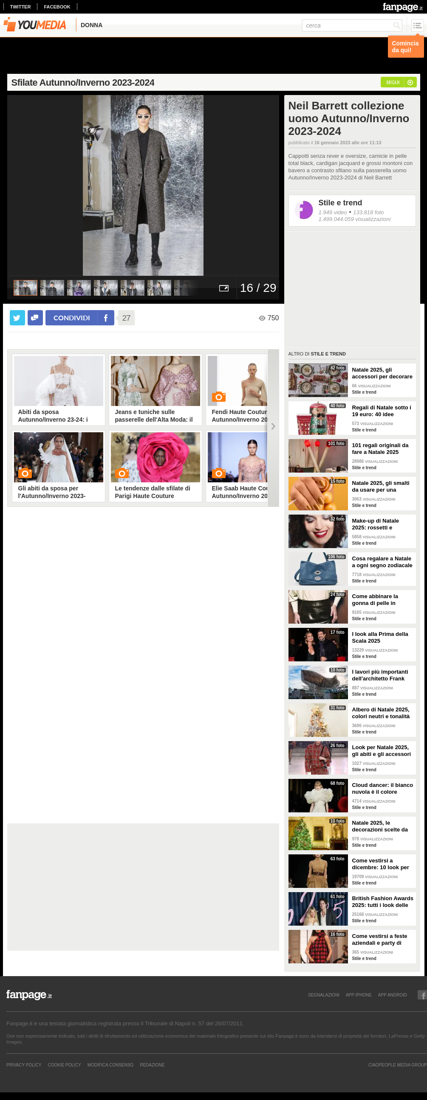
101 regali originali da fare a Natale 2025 (380, 448)
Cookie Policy (64, 1065)
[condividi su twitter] (17, 317)
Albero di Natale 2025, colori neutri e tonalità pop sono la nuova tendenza (381, 713)
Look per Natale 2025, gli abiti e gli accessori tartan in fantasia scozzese (381, 751)
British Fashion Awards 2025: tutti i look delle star (382, 902)
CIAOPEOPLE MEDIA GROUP (397, 1065)
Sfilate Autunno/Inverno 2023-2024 (83, 82)
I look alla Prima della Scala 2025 (380, 637)
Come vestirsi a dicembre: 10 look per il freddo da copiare (380, 864)
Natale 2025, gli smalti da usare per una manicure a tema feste (381, 486)
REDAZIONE (152, 1065)
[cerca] (352, 25)
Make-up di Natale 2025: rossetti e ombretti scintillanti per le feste (382, 524)
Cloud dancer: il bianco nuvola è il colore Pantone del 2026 (382, 788)
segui (392, 82)
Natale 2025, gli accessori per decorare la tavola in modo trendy (382, 373)
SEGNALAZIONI (323, 995)
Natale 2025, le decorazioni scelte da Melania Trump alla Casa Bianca (380, 826)
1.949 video (333, 212)
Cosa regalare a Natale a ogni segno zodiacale (382, 561)
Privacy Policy (23, 1065)
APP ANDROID (392, 995)
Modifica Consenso (110, 1065)
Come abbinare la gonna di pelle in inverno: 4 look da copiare (375, 600)
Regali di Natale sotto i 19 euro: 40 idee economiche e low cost (382, 411)
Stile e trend (340, 203)
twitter (20, 6)
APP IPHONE (359, 995)
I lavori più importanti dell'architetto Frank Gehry (380, 675)
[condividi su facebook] (35, 317)
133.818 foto (368, 212)
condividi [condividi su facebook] (72, 317)
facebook (57, 6)
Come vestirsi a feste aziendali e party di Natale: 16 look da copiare (379, 939)
